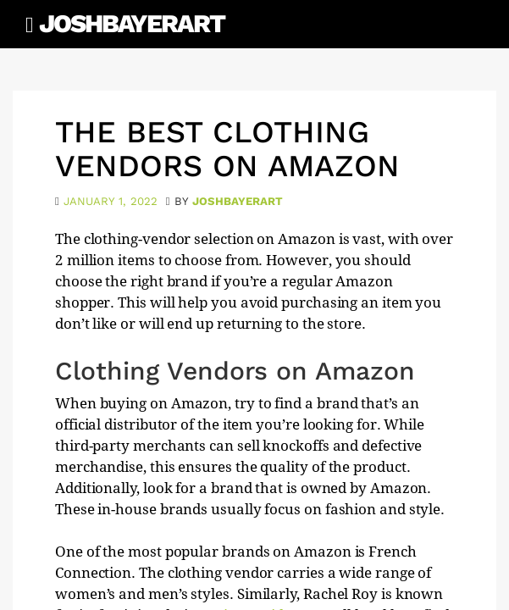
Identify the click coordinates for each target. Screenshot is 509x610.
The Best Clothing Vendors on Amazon (227, 149)
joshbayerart (237, 201)
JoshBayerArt (131, 23)
